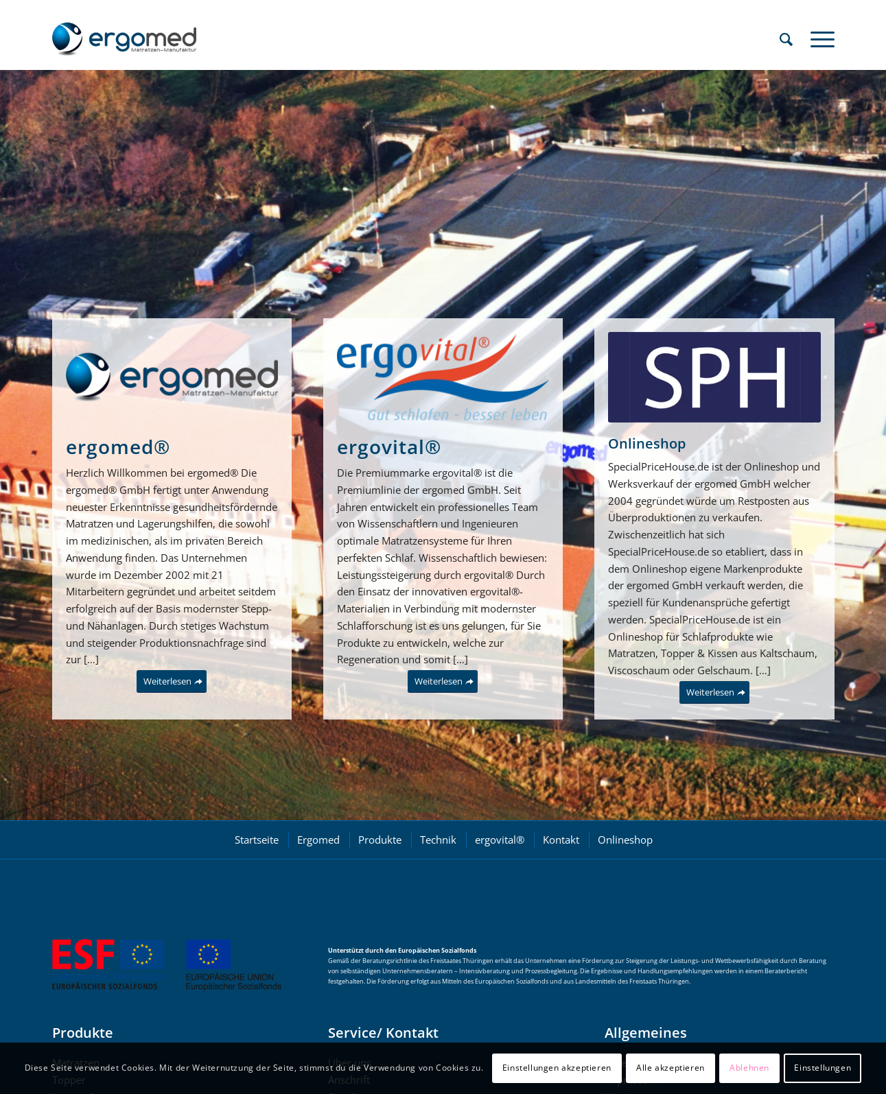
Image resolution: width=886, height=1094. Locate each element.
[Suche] (786, 39)
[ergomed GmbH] (124, 39)
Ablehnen (749, 1067)
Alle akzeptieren (670, 1067)
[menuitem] (786, 39)
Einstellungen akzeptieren (556, 1067)
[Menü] (818, 39)
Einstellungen (822, 1067)
